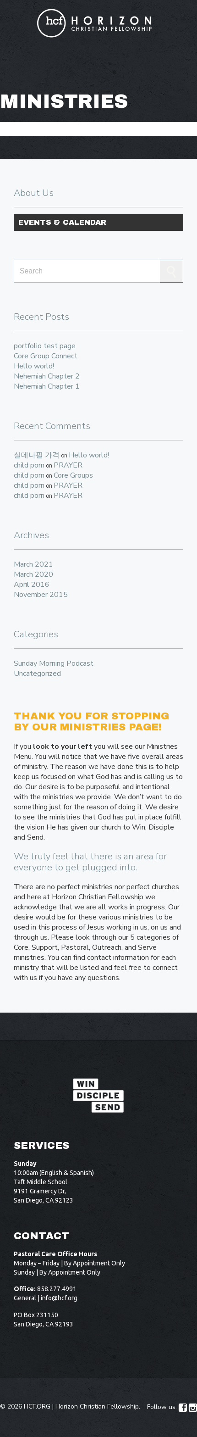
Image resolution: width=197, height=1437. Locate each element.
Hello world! (34, 366)
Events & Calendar (62, 222)
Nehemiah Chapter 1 (47, 386)
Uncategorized (37, 673)
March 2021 (33, 564)
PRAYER (68, 465)
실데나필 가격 (37, 455)
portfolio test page (45, 346)
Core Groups (73, 475)
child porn (29, 465)
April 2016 (31, 584)
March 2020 (33, 574)
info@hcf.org (59, 1298)
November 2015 (41, 595)
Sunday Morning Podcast (53, 663)
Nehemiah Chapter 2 (47, 376)
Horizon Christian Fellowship (97, 1406)
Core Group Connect (45, 356)
